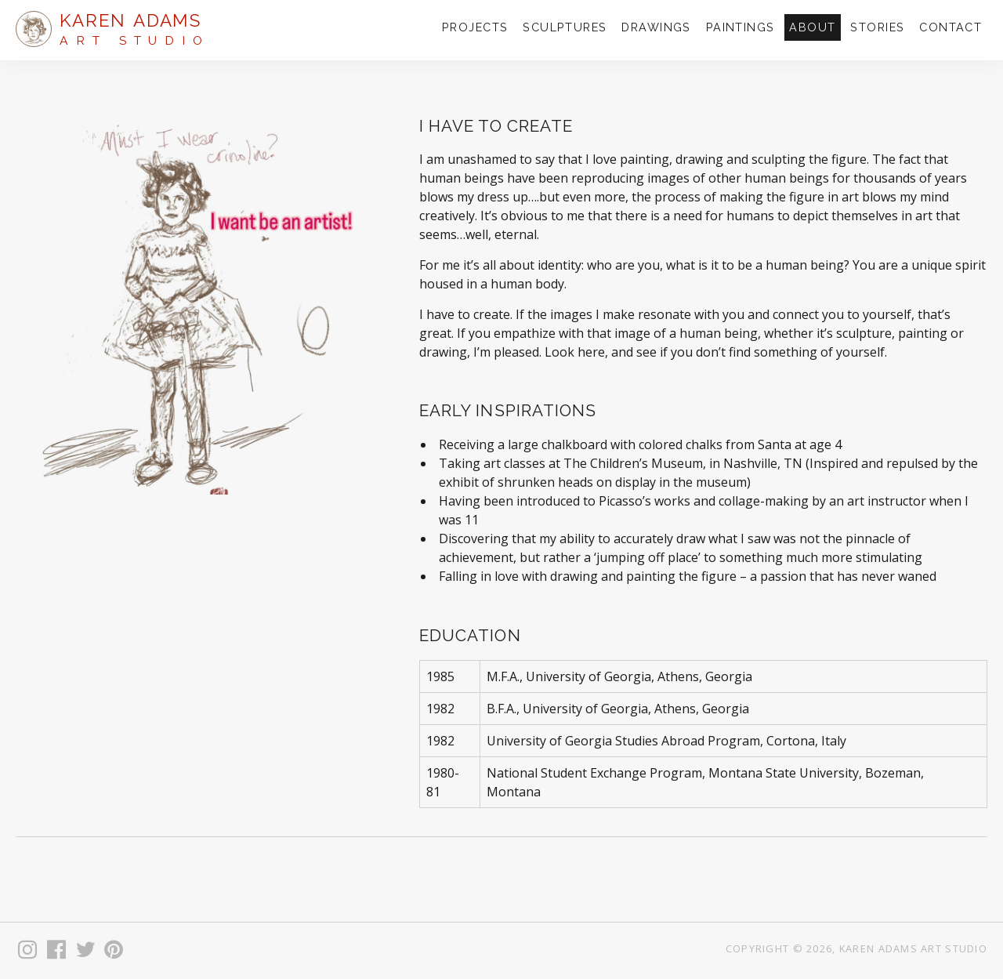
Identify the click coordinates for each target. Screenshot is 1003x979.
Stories (877, 27)
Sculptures (565, 27)
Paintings (740, 27)
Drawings (656, 27)
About (812, 27)
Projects (475, 27)
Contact (950, 27)
